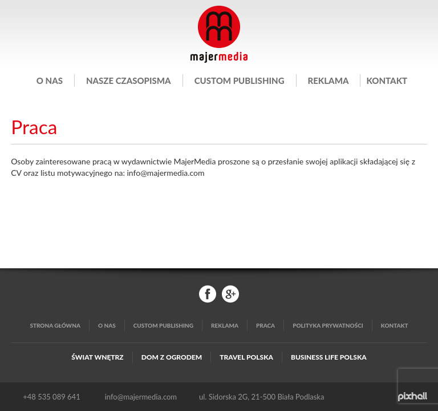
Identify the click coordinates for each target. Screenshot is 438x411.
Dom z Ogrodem (171, 357)
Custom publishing (239, 80)
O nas (49, 80)
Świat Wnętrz (97, 357)
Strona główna (55, 325)
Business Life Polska (329, 357)
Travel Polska (246, 357)
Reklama (328, 80)
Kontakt (386, 80)
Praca (265, 325)
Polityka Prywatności (328, 325)
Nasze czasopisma (128, 80)
